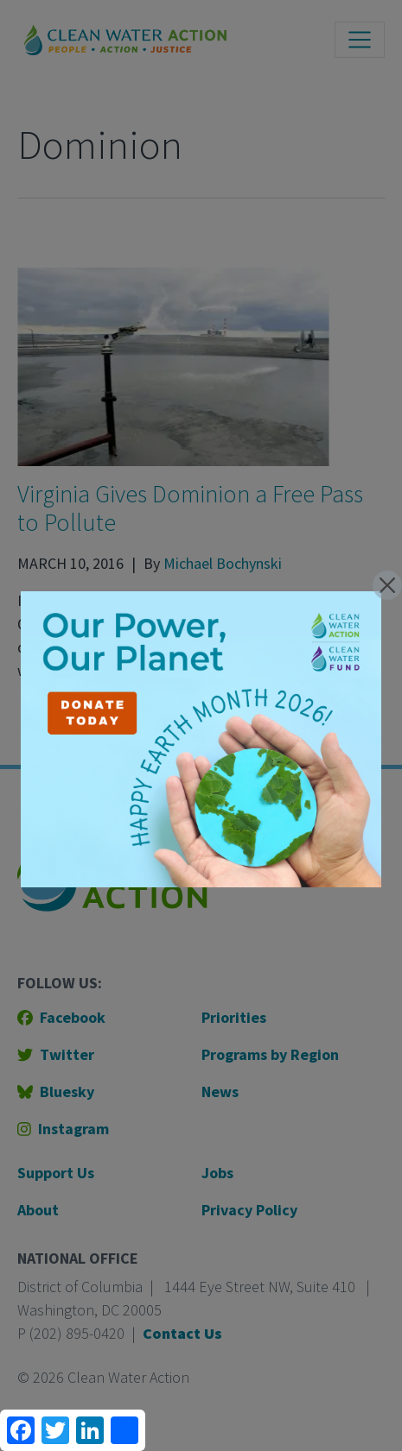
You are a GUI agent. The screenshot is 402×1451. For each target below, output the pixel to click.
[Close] (387, 585)
